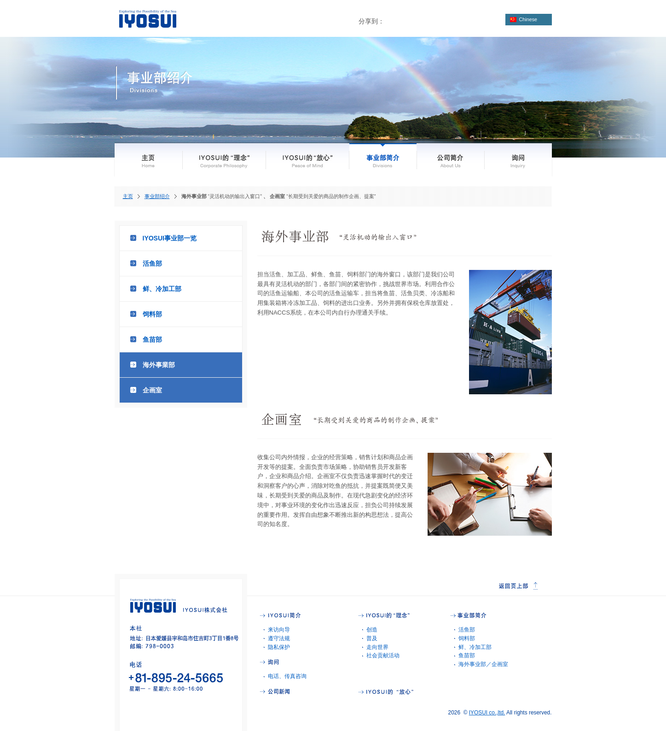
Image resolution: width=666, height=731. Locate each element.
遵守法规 (279, 638)
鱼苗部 (152, 339)
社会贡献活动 (383, 655)
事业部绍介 (157, 196)
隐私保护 (279, 647)
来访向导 (279, 629)
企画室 (152, 390)
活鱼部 (152, 263)
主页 (128, 196)
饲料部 (152, 314)
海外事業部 (159, 364)
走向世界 (377, 647)
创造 (371, 629)
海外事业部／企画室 (483, 664)
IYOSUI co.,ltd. (487, 712)
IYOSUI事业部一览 (170, 238)
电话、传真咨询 (287, 676)
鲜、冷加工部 (162, 288)
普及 (371, 638)
